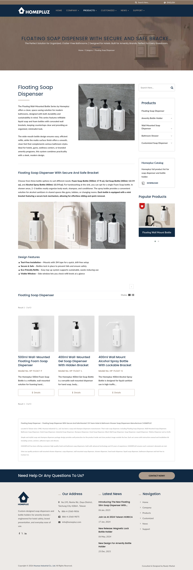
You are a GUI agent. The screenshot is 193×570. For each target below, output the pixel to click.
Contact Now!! (157, 475)
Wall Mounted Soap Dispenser (151, 127)
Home (59, 10)
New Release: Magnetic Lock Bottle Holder (114, 530)
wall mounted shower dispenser (50, 451)
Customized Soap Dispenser (155, 143)
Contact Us (25, 455)
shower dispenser (101, 451)
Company (72, 10)
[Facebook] (19, 533)
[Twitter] (22, 533)
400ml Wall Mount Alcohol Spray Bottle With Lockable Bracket (115, 361)
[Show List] (133, 295)
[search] (136, 2)
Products (90, 10)
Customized (108, 10)
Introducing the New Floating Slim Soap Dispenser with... (114, 503)
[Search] (150, 2)
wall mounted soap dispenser (84, 451)
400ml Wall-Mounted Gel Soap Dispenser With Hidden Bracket (74, 361)
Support (139, 10)
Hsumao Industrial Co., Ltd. (45, 565)
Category (89, 50)
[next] (131, 286)
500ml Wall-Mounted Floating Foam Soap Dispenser (34, 361)
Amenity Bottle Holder (152, 118)
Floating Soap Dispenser (105, 50)
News (125, 10)
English (171, 2)
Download (150, 183)
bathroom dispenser (146, 451)
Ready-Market (169, 566)
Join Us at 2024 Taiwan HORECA (116, 517)
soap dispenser (67, 451)
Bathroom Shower (150, 135)
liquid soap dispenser (131, 451)
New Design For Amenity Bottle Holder (115, 545)
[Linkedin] (26, 533)
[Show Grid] (129, 295)
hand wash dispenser (115, 451)
